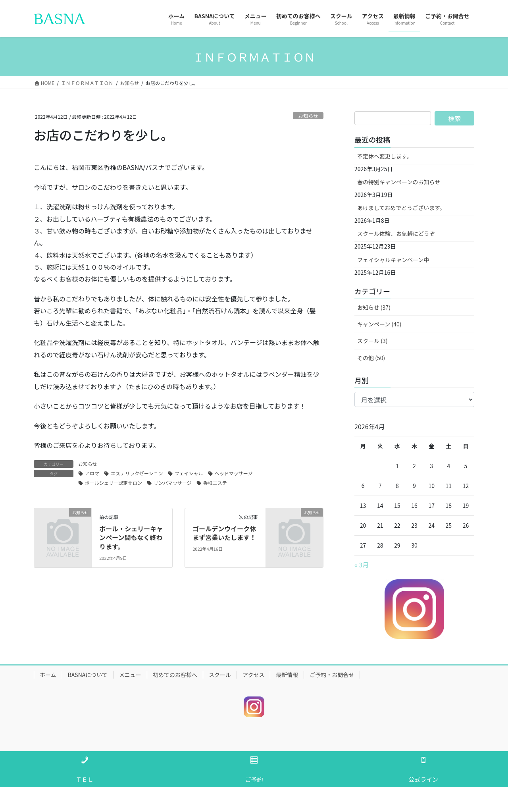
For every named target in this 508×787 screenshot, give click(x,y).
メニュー (130, 675)
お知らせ (308, 116)
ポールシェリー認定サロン (113, 482)
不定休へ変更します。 (384, 156)
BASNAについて (88, 675)
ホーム (48, 675)
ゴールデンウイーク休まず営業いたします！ (224, 533)
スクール (220, 675)
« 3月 (361, 564)
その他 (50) (371, 358)
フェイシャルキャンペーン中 (393, 260)
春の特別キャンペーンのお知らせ (398, 182)
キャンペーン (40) (379, 324)
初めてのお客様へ (175, 675)
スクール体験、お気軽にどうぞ (396, 233)
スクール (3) (372, 341)
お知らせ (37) (374, 307)
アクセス (253, 675)
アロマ (92, 473)
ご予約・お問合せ (332, 675)
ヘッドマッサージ (234, 473)
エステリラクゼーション (137, 473)
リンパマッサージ (173, 482)
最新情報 (287, 675)
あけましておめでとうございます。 (401, 208)
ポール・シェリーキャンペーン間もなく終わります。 (131, 537)
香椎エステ (215, 482)
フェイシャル (189, 473)
